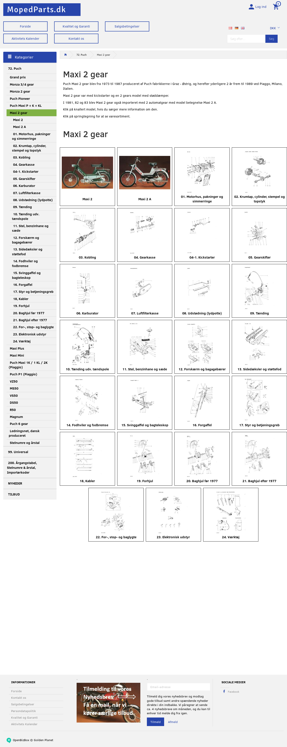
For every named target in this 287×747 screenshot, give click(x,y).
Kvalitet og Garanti (76, 26)
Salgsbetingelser (127, 26)
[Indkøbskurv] (277, 7)
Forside (25, 26)
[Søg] (271, 40)
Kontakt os (76, 38)
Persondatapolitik (23, 711)
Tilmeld (155, 722)
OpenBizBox (21, 740)
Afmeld (173, 722)
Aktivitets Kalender (25, 38)
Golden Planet (43, 740)
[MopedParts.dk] (36, 9)
